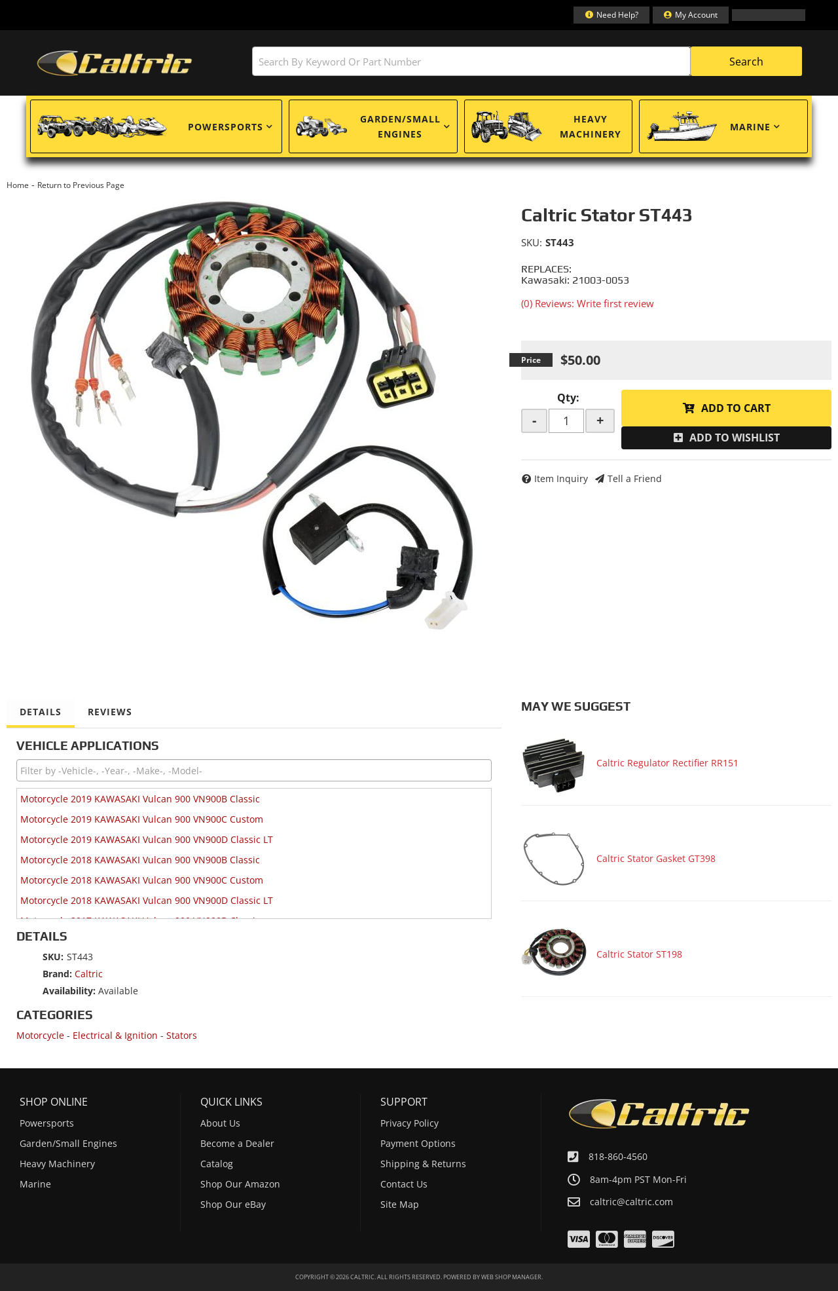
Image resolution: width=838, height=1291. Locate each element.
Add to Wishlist (734, 437)
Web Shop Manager (511, 1277)
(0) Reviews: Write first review (587, 303)
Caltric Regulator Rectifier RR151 (667, 763)
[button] (527, 61)
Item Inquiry (561, 478)
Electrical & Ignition (115, 1035)
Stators (181, 1035)
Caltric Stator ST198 (639, 954)
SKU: (531, 242)
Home (18, 185)
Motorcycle (40, 1035)
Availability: (69, 990)
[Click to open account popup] (691, 15)
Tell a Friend (635, 478)
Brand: (57, 973)
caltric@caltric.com (631, 1202)
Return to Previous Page (80, 185)
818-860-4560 (618, 1156)
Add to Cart (736, 408)
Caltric (89, 973)
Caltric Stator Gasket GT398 (656, 858)
